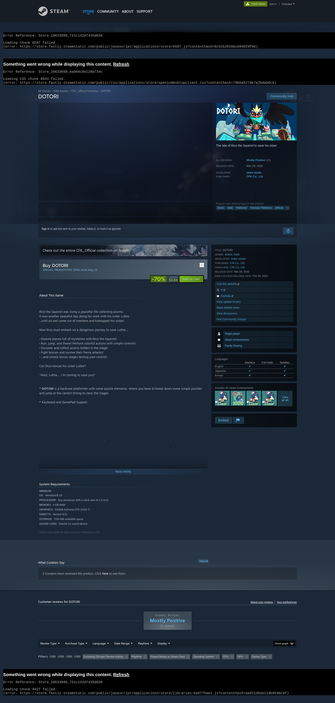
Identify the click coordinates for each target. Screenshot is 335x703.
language (287, 3)
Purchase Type (74, 648)
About (128, 11)
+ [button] (287, 213)
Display (162, 648)
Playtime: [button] (136, 661)
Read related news (228, 398)
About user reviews (261, 607)
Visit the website (228, 375)
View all (203, 566)
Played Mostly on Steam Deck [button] (167, 661)
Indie (230, 213)
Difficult (279, 213)
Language (99, 648)
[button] (191, 284)
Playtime (143, 648)
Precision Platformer (261, 213)
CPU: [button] (226, 661)
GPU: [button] (240, 661)
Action (221, 213)
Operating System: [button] (203, 661)
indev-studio (253, 177)
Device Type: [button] (259, 661)
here (105, 578)
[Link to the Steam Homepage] (57, 15)
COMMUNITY (108, 11)
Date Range (121, 648)
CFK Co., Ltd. (254, 181)
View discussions (227, 404)
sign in (273, 3)
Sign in (46, 234)
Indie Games (60, 96)
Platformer (241, 213)
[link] (164, 284)
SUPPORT (145, 11)
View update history (229, 392)
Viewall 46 (285, 321)
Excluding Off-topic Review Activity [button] (103, 661)
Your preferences (287, 607)
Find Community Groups (231, 410)
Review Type (48, 648)
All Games (44, 96)
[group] (167, 662)
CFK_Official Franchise (84, 96)
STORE (88, 11)
